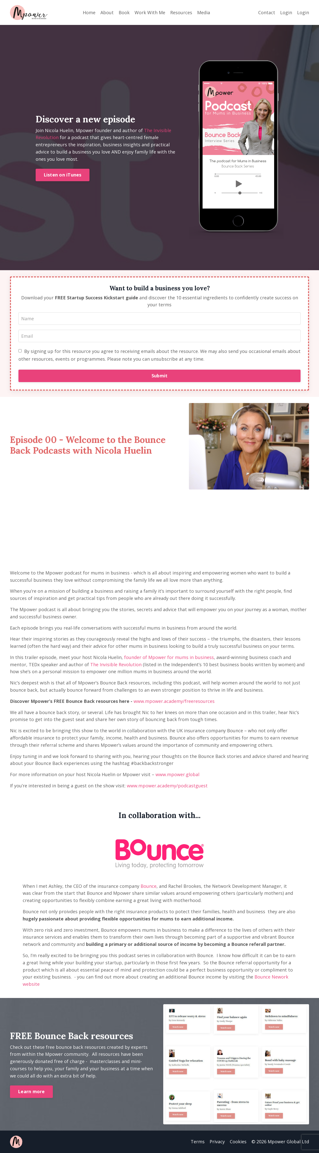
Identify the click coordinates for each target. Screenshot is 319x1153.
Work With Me (150, 12)
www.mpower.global (177, 774)
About (107, 12)
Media (203, 12)
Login (286, 12)
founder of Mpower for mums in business (169, 657)
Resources (181, 12)
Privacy (217, 1142)
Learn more (31, 1091)
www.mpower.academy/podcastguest (167, 786)
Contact (266, 12)
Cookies (238, 1142)
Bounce (149, 886)
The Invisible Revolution (116, 664)
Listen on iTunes (62, 175)
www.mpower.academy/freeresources (174, 701)
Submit (160, 376)
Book (124, 12)
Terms (198, 1142)
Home (89, 12)
